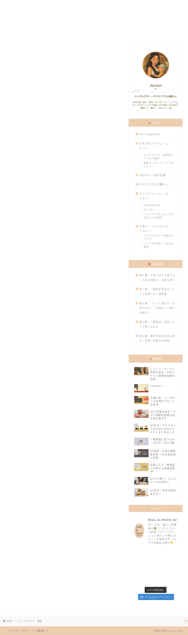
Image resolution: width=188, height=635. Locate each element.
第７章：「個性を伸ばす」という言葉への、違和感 (157, 291)
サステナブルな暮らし (154, 184)
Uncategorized (149, 134)
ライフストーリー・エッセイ (154, 195)
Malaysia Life (152, 205)
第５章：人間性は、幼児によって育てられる (157, 324)
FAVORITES (52, 4)
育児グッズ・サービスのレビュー (159, 164)
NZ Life (148, 209)
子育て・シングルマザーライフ (154, 228)
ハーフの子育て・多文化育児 (159, 245)
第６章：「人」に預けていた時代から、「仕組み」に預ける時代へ (157, 307)
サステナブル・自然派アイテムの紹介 (159, 156)
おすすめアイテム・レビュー (154, 145)
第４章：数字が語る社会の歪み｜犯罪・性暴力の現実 (157, 338)
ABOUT (20, 4)
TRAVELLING (124, 4)
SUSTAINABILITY (87, 4)
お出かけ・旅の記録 (152, 175)
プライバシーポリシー (19, 630)
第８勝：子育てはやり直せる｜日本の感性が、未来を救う (157, 277)
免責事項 (40, 630)
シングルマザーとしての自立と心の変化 (159, 215)
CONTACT (157, 4)
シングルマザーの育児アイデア (159, 237)
